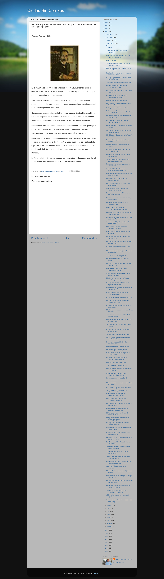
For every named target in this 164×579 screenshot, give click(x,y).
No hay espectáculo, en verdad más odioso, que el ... (118, 78)
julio (108, 508)
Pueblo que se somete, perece (116, 100)
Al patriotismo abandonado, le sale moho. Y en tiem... (118, 447)
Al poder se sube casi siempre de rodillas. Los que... (117, 301)
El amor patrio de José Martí (116, 362)
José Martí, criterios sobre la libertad (118, 82)
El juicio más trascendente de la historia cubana (117, 203)
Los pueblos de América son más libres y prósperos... (117, 418)
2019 (107, 533)
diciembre (110, 34)
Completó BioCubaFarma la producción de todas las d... (116, 170)
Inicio (66, 238)
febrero (109, 523)
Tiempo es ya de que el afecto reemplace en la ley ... (116, 491)
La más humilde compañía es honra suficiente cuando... (118, 194)
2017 (107, 539)
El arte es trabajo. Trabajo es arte (117, 347)
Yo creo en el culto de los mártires (117, 334)
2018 (107, 536)
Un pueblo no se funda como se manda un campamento (117, 358)
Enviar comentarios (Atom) (50, 243)
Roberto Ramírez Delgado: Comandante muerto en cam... (117, 208)
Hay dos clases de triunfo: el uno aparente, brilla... (117, 343)
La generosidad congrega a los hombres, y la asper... (116, 86)
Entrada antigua (89, 238)
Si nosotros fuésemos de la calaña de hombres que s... (119, 131)
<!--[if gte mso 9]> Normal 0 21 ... (117, 365)
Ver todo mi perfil (118, 562)
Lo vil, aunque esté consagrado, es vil (119, 297)
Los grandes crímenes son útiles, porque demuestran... (117, 293)
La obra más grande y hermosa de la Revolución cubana (119, 462)
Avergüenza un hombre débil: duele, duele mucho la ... (118, 316)
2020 (107, 530)
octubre (109, 40)
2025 (107, 23)
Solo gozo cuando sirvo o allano (117, 108)
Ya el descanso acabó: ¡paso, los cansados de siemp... (117, 160)
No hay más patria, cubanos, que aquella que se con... (117, 283)
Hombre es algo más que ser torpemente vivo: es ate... (116, 394)
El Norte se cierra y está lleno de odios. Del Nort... (117, 414)
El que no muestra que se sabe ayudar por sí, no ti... (117, 227)
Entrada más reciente (41, 238)
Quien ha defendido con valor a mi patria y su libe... (118, 274)
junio (108, 511)
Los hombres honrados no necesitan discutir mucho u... (118, 74)
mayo (109, 514)
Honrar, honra (111, 60)
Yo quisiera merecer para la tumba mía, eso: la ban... (118, 64)
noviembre (110, 37)
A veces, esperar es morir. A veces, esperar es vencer (118, 247)
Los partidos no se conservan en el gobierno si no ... (118, 433)
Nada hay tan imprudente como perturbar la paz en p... (117, 409)
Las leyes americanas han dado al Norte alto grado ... (118, 150)
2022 (107, 29)
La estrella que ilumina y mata (116, 350)
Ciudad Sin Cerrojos (45, 10)
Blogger (97, 573)
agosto (109, 505)
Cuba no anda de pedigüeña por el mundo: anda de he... (118, 56)
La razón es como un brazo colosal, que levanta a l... (118, 198)
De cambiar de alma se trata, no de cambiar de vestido (118, 121)
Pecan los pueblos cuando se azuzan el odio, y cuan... (119, 320)
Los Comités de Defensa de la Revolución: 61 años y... (116, 96)
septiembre (111, 43)
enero (109, 526)
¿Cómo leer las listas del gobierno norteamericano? (118, 457)
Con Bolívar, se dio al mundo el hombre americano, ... (117, 189)
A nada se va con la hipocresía (116, 256)
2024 (107, 25)
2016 (107, 542)
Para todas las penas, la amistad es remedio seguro (118, 213)
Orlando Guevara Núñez (124, 559)
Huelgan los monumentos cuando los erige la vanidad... (119, 174)
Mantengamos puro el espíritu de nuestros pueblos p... (117, 279)
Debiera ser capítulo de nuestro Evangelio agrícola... (117, 269)
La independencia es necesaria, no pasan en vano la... (118, 486)
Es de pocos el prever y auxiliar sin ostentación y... (118, 237)
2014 (107, 548)
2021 (107, 31)
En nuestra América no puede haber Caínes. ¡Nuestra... (118, 104)
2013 (107, 551)
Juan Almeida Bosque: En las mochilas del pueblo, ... (116, 374)
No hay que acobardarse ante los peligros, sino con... (117, 423)
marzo (109, 520)
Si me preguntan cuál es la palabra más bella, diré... (118, 338)
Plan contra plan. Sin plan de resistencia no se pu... (116, 399)
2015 (107, 545)
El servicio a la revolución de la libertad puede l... (116, 179)
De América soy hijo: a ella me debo (118, 387)
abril (108, 517)
